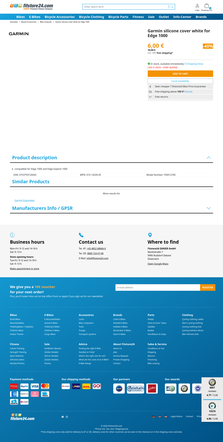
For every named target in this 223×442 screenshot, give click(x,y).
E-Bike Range (85, 363)
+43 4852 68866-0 (96, 248)
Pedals (151, 319)
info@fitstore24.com (97, 258)
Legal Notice (176, 416)
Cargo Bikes (50, 334)
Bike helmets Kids (190, 334)
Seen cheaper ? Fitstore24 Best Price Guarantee (180, 86)
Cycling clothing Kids (191, 326)
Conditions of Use (156, 348)
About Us (117, 348)
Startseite (14, 22)
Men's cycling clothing (192, 323)
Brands (201, 17)
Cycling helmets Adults (192, 330)
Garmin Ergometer (25, 200)
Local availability (180, 81)
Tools (81, 326)
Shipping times (193, 63)
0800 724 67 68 (95, 253)
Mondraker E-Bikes (122, 330)
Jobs (115, 352)
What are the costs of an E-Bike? (94, 359)
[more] (188, 91)
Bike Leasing (153, 363)
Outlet (164, 17)
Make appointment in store (24, 268)
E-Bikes (34, 17)
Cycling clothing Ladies (193, 319)
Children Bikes (17, 330)
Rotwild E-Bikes (120, 323)
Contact (117, 363)
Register (207, 287)
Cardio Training (17, 348)
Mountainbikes (17, 323)
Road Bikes (15, 319)
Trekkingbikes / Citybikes (21, 326)
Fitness (138, 17)
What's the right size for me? (92, 355)
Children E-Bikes (52, 330)
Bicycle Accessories (60, 17)
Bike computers (86, 323)
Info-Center (182, 17)
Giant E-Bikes (119, 334)
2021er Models (51, 355)
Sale (151, 17)
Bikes (20, 17)
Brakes (151, 330)
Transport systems (87, 334)
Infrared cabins (17, 359)
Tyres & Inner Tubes (157, 323)
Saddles (151, 326)
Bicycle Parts (118, 17)
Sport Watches (17, 355)
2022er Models (51, 359)
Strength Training (18, 352)
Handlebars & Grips (157, 334)
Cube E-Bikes (119, 319)
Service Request (120, 355)
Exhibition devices (52, 348)
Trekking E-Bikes (52, 326)
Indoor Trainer (17, 334)
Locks (81, 319)
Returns (151, 355)
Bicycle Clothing (91, 17)
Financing (152, 359)
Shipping (152, 352)
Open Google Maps (158, 263)
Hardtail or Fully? (87, 352)
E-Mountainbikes (52, 319)
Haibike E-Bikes (120, 326)
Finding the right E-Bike (90, 348)
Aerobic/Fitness (17, 363)
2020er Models (51, 352)
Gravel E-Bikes (51, 323)
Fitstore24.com (115, 425)
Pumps (82, 330)
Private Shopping (121, 359)
